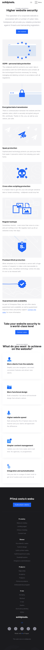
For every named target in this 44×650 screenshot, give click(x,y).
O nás (22, 602)
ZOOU (22, 612)
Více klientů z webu (22, 543)
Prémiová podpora (22, 581)
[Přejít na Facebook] (28, 628)
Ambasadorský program (22, 585)
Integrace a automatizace (22, 561)
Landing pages (22, 526)
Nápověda (22, 571)
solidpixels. (27, 639)
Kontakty (22, 595)
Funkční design (22, 547)
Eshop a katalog (22, 530)
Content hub (22, 533)
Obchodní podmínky (22, 609)
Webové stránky (22, 523)
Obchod (22, 598)
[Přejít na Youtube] (15, 628)
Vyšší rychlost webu (22, 550)
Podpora (22, 578)
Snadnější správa (22, 557)
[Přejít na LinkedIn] (22, 628)
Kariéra (22, 605)
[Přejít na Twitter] (34, 628)
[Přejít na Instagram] (9, 628)
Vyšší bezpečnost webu (22, 554)
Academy (22, 574)
